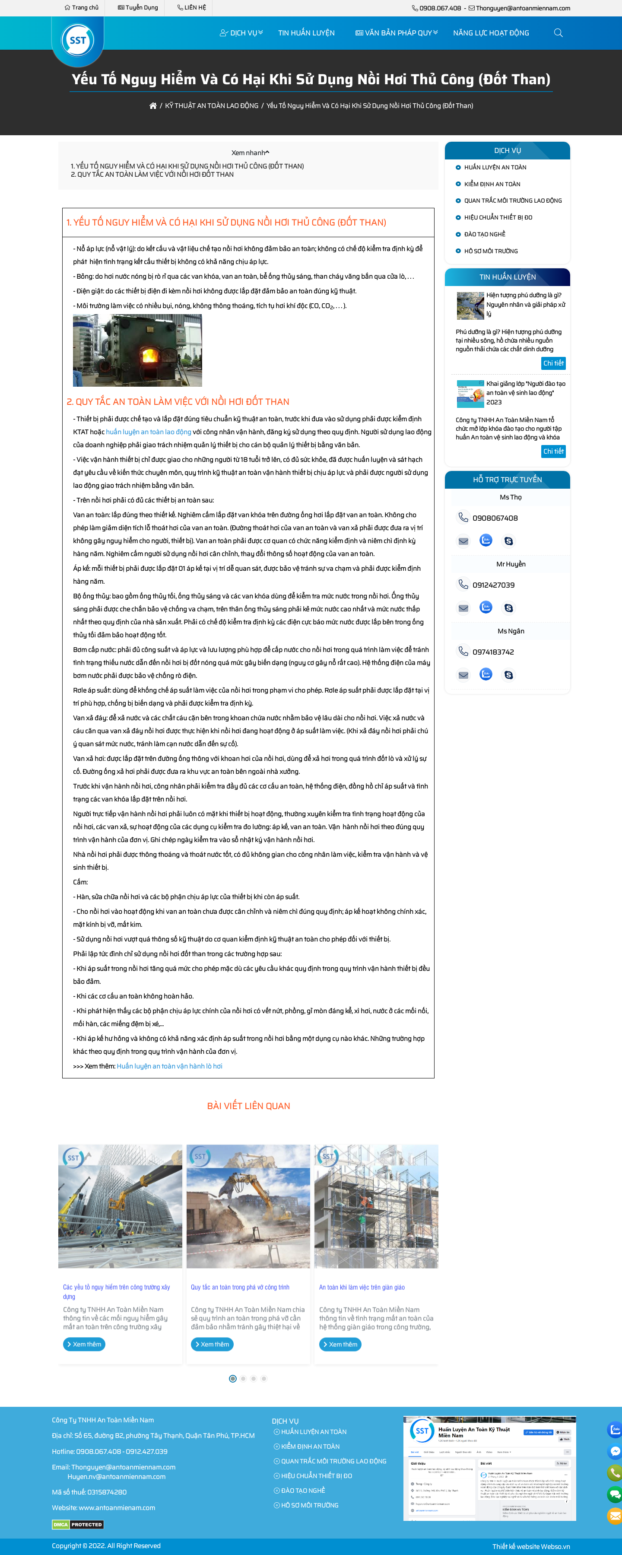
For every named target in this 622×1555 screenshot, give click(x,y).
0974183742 (485, 652)
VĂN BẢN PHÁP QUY (393, 33)
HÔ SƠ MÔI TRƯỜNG (491, 251)
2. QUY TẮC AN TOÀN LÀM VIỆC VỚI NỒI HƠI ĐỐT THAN (152, 174)
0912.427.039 (147, 1452)
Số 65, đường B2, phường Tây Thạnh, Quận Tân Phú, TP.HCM (164, 1436)
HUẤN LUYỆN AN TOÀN (495, 167)
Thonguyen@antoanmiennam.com (523, 8)
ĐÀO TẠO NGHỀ (484, 234)
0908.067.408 (440, 8)
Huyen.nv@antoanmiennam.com (116, 1477)
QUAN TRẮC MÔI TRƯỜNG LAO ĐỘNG (513, 200)
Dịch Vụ (238, 33)
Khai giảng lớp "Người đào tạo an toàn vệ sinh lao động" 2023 (525, 393)
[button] (559, 33)
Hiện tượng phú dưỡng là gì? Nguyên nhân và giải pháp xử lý (525, 304)
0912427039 (485, 585)
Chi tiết (553, 363)
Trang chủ (81, 7)
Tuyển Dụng (138, 7)
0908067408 (487, 518)
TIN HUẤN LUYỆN (306, 33)
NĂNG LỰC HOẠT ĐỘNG (491, 33)
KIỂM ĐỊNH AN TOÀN (492, 184)
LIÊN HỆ (192, 7)
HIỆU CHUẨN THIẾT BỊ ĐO (498, 217)
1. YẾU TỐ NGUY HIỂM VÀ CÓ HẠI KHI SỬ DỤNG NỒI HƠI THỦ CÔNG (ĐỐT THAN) (187, 166)
